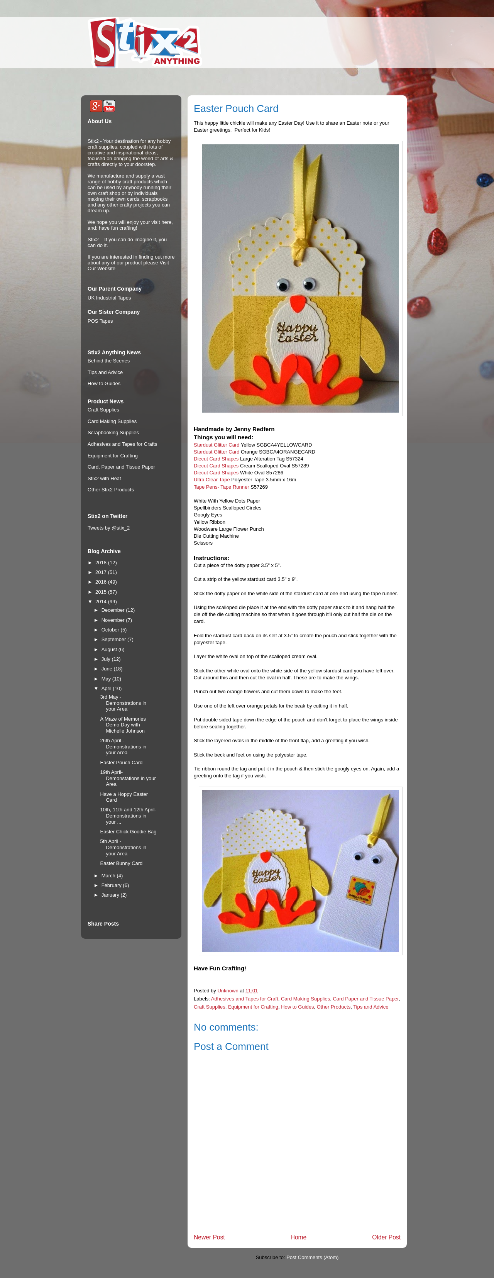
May (107, 679)
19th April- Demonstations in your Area (128, 778)
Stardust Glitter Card (217, 445)
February (112, 885)
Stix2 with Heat (104, 478)
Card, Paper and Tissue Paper (121, 467)
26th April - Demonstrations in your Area (123, 746)
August (110, 649)
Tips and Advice (370, 1007)
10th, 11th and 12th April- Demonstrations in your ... (128, 815)
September (114, 639)
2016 (101, 582)
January (111, 895)
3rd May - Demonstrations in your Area (123, 703)
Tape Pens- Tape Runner (221, 487)
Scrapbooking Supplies (113, 432)
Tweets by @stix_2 (109, 528)
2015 (101, 592)
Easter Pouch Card (121, 762)
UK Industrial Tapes (109, 298)
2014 (101, 601)
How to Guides (297, 1007)
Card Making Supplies (305, 999)
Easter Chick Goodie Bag (128, 832)
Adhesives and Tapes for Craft (244, 999)
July (107, 659)
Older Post (386, 1237)
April (107, 688)
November (114, 620)
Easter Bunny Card (121, 863)
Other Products (333, 1007)
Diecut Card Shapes (216, 459)
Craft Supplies (209, 1007)
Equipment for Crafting (253, 1007)
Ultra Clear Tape (212, 479)
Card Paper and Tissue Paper (366, 999)
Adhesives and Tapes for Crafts (122, 444)
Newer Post (209, 1237)
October (111, 630)
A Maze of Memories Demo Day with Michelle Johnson (123, 725)
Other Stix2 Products (111, 490)
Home (299, 1237)
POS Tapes (100, 321)
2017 (101, 572)
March (109, 876)
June (108, 669)
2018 (101, 562)
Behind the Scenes (109, 361)
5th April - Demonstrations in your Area (123, 847)
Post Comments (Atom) (312, 1257)
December (114, 610)
